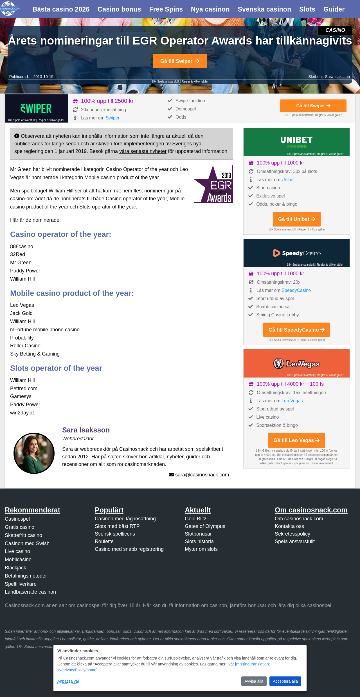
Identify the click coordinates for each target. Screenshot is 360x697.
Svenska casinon (264, 9)
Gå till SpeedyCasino (297, 330)
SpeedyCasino (296, 290)
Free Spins (166, 9)
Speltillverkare (21, 584)
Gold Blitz (195, 518)
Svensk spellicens (115, 534)
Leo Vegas (292, 400)
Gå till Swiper (180, 61)
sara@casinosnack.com (202, 475)
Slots (307, 9)
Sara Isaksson (337, 76)
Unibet (288, 179)
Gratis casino (19, 527)
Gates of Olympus (205, 526)
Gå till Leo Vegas (296, 440)
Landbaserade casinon (30, 592)
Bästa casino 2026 (60, 9)
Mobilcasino (18, 559)
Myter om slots (201, 549)
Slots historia (199, 541)
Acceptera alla (285, 681)
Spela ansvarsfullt (295, 541)
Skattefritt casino (23, 535)
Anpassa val (68, 681)
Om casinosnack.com (299, 518)
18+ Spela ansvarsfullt (165, 81)
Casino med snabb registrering (129, 549)
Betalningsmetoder (26, 576)
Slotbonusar (198, 534)
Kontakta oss (289, 526)
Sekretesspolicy (292, 534)
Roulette (104, 541)
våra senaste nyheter (142, 151)
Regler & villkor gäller (195, 81)
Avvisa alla (254, 681)
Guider (334, 9)
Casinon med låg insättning (125, 518)
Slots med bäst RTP (117, 526)
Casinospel (17, 519)
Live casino (17, 551)
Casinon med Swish (27, 543)
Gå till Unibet (296, 219)
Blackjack (15, 568)
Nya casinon (210, 9)
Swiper (113, 118)
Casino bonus (119, 9)
